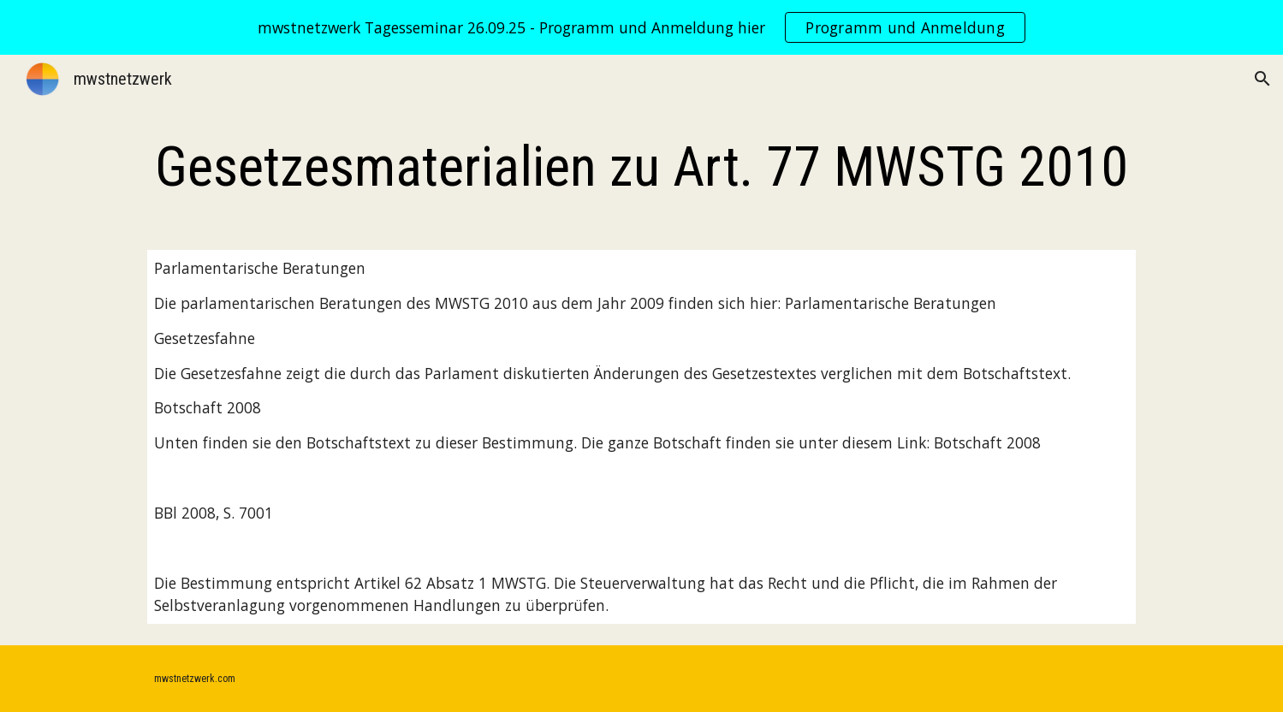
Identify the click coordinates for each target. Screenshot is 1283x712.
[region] (641, 27)
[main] (641, 168)
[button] (1262, 78)
